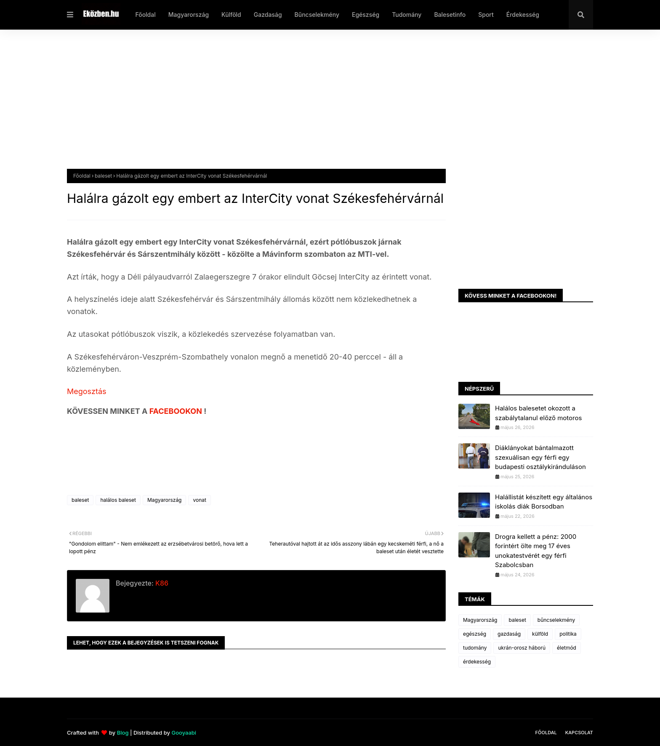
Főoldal (81, 176)
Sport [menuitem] (486, 14)
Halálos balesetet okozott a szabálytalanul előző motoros (538, 413)
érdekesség (477, 661)
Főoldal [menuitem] (145, 14)
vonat (199, 500)
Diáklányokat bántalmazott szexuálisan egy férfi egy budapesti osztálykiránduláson (540, 457)
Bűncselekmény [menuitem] (317, 14)
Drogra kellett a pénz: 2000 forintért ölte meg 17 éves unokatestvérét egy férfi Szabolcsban (535, 551)
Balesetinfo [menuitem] (450, 14)
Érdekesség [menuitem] (522, 14)
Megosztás (86, 391)
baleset (103, 176)
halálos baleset (118, 500)
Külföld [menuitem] (231, 14)
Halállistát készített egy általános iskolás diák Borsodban (543, 502)
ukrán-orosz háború (522, 648)
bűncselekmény (556, 620)
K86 (161, 583)
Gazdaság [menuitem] (268, 14)
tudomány (475, 648)
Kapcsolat (579, 732)
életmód (566, 648)
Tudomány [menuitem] (406, 14)
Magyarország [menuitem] (188, 14)
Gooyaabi (183, 732)
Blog (123, 732)
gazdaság (509, 634)
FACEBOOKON (176, 411)
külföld (540, 634)
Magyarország (164, 500)
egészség (474, 634)
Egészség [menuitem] (365, 14)
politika (568, 634)
